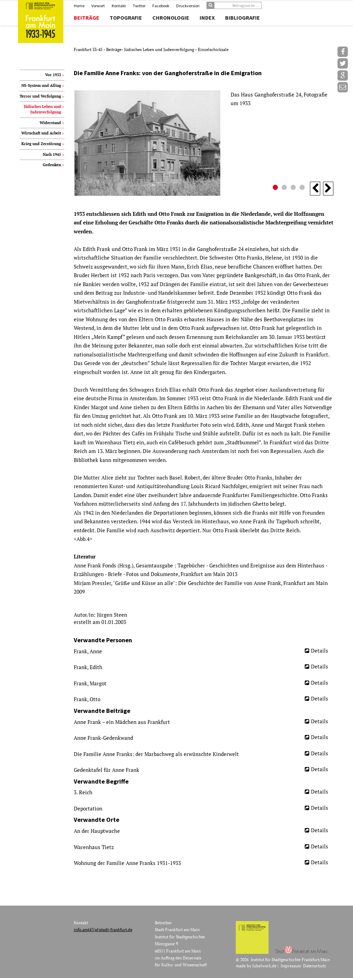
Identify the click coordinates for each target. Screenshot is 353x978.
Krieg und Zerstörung (41, 143)
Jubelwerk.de (264, 965)
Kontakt (119, 5)
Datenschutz (314, 965)
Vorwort (98, 5)
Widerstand (50, 122)
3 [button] (294, 188)
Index (207, 17)
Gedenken (52, 164)
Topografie (126, 17)
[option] (203, 143)
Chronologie (170, 17)
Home (79, 5)
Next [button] (328, 188)
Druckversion (188, 5)
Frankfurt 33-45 (88, 49)
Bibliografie (242, 17)
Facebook (160, 5)
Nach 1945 (52, 154)
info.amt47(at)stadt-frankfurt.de (103, 929)
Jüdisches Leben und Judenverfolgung (159, 49)
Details (319, 650)
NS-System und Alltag (41, 85)
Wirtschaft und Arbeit (41, 133)
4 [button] (303, 188)
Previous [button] (315, 188)
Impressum (291, 965)
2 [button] (285, 188)
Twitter (139, 5)
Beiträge (86, 17)
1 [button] (276, 188)
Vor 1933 (53, 74)
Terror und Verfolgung (40, 96)
